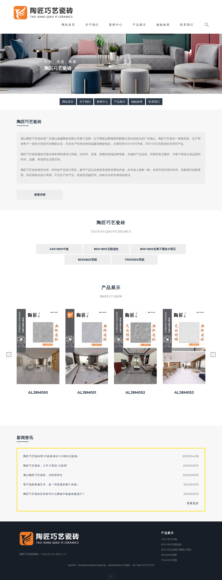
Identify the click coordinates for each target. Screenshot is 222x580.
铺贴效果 (163, 24)
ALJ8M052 (135, 392)
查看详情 (39, 194)
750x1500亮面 (134, 259)
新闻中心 (116, 24)
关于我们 (92, 24)
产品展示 (139, 24)
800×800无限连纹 (106, 249)
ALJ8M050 (38, 392)
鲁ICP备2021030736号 (143, 565)
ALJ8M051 (86, 392)
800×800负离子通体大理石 (158, 249)
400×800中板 (59, 249)
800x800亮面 (87, 259)
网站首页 (68, 24)
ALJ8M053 (184, 392)
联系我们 (187, 24)
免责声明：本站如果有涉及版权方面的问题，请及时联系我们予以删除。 (100, 565)
